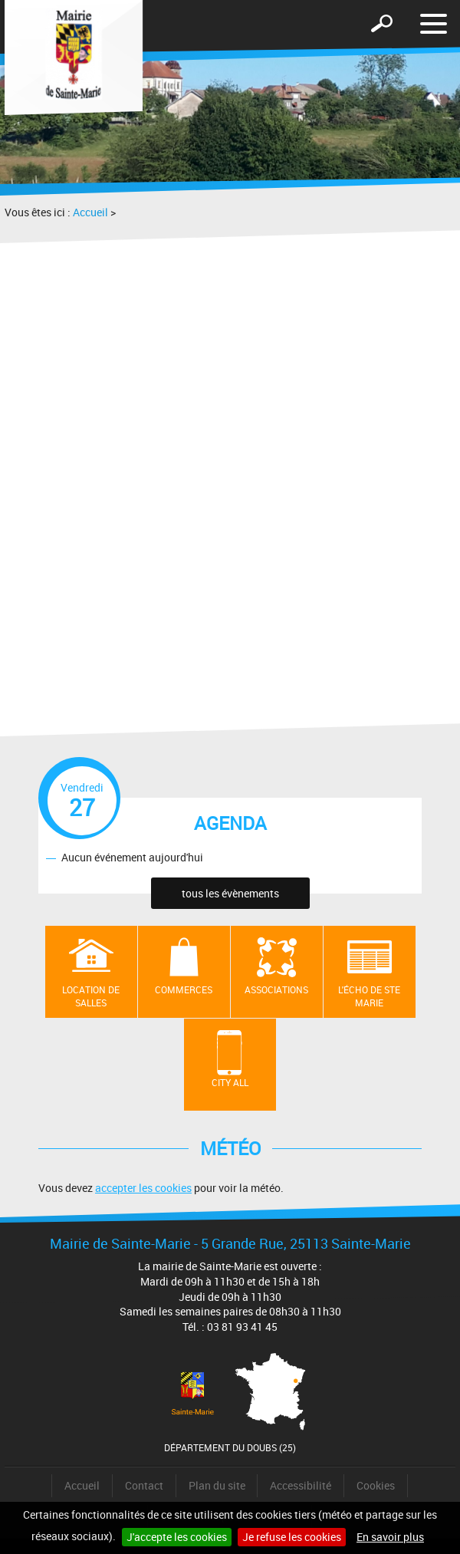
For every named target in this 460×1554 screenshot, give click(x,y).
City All (230, 1082)
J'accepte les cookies (177, 1536)
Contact (144, 1485)
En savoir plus (390, 1536)
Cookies (375, 1485)
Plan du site (217, 1485)
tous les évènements (230, 893)
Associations (276, 989)
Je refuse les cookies (291, 1536)
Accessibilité (300, 1485)
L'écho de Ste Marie (369, 996)
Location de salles (91, 996)
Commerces (183, 989)
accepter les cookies (143, 1187)
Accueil (90, 212)
